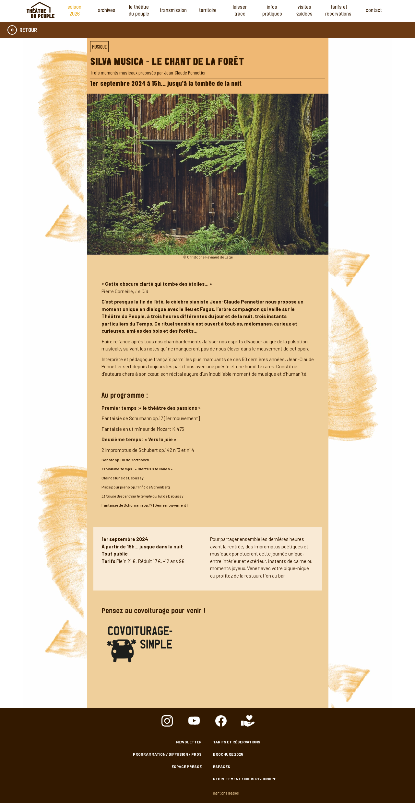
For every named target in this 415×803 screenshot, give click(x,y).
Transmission (173, 10)
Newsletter (189, 742)
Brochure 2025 (228, 754)
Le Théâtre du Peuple (139, 11)
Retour (28, 30)
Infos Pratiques (272, 11)
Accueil (40, 10)
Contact (374, 10)
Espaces (221, 766)
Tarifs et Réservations (339, 11)
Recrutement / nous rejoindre (244, 778)
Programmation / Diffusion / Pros (167, 754)
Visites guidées (304, 11)
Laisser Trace (240, 11)
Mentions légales (226, 794)
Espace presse (187, 766)
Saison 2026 (74, 11)
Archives (106, 10)
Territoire (208, 10)
